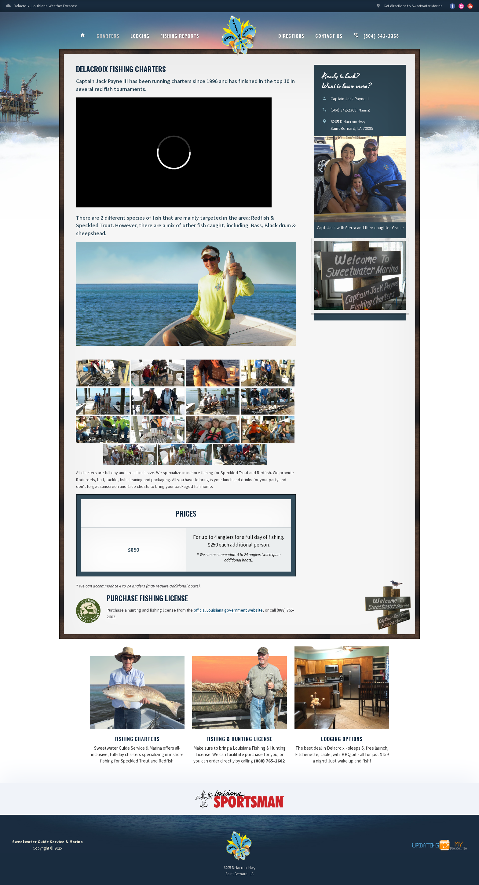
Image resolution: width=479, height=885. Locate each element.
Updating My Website (436, 845)
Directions (291, 35)
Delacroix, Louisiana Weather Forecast (41, 7)
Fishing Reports (179, 35)
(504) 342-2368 (376, 35)
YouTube (461, 6)
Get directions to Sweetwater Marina (409, 7)
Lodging (139, 35)
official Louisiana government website (228, 610)
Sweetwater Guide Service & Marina (239, 35)
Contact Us (328, 35)
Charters (108, 35)
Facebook (452, 6)
